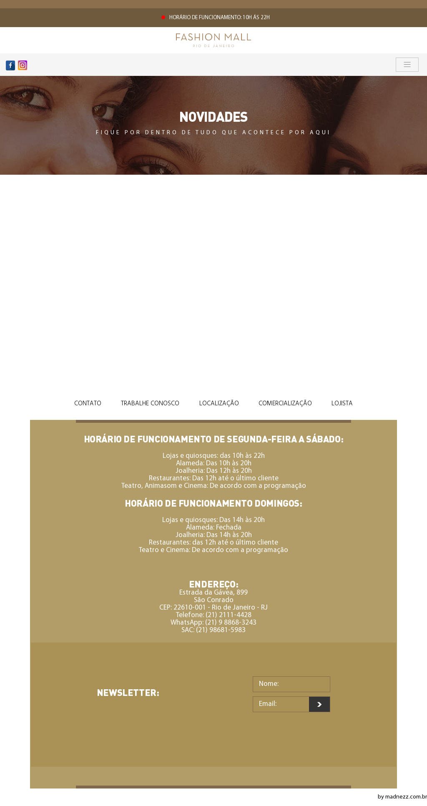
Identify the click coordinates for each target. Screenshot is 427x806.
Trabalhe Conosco (150, 404)
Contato (87, 404)
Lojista (342, 404)
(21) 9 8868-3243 (230, 622)
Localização (219, 404)
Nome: (269, 684)
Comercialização (285, 404)
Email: (267, 704)
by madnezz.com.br (402, 797)
